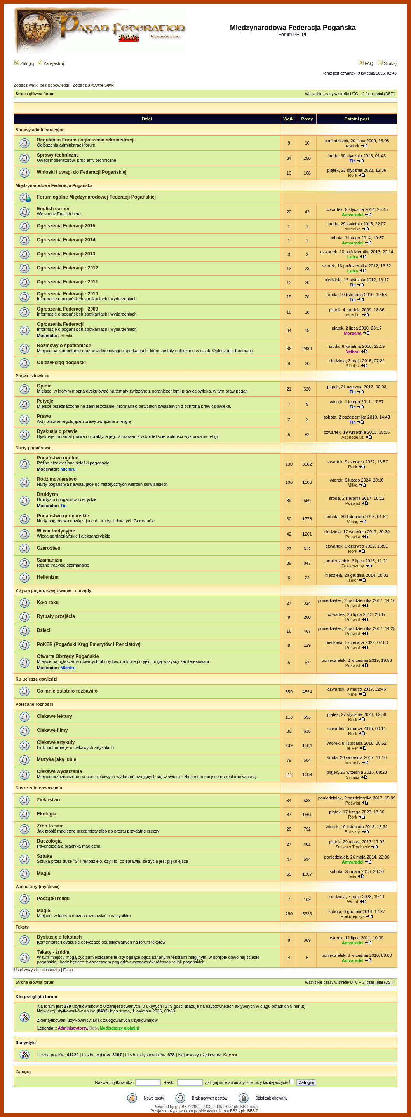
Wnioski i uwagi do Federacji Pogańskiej (82, 172)
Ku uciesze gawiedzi (36, 679)
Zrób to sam (50, 826)
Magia (43, 873)
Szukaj (387, 63)
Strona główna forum (35, 94)
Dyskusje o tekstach (59, 937)
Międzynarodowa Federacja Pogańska (54, 185)
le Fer (352, 748)
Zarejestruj (51, 63)
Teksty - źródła (53, 952)
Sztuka (44, 856)
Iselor (352, 580)
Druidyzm (47, 494)
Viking (353, 521)
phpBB (181, 1107)
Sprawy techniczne (58, 155)
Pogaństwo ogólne (57, 458)
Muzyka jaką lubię (56, 759)
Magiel (44, 910)
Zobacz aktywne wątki (94, 85)
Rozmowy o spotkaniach (64, 345)
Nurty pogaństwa (33, 447)
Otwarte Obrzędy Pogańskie (68, 656)
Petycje (45, 401)
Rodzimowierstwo (57, 479)
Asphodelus (352, 437)
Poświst (352, 503)
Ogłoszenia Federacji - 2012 (67, 268)
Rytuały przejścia (56, 616)
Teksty (22, 927)
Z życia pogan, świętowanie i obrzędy (53, 590)
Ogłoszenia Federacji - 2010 (67, 294)
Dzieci (44, 630)
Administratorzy (72, 1028)
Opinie (44, 386)
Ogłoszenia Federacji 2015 (66, 226)
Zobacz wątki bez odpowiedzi (41, 85)
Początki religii (53, 898)
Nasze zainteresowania (39, 787)
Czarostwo (49, 548)
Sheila (67, 335)
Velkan (352, 351)
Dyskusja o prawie (57, 431)
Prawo (44, 416)
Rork (352, 175)
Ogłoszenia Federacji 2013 (66, 254)
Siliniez (352, 365)
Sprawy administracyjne (40, 129)
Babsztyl (353, 831)
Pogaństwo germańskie (63, 515)
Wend (353, 901)
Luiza (352, 257)
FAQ (366, 63)
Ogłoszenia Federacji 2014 (66, 240)
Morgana (353, 333)
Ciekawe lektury (54, 716)
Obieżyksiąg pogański (61, 362)
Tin (353, 161)
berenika (353, 229)
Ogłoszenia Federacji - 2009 (67, 309)
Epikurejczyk (353, 916)
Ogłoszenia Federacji (60, 324)
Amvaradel (353, 214)
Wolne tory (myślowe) (37, 886)
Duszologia (49, 841)
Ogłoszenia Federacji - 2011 (67, 281)
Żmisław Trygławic (352, 847)
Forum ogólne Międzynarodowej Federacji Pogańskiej (96, 197)
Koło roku (48, 602)
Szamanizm (49, 560)
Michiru (68, 469)
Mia (352, 876)
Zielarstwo (48, 800)
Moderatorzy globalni (119, 1028)
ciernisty (352, 762)
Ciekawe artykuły (56, 742)
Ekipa (68, 970)
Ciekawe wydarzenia (59, 771)
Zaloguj (24, 63)
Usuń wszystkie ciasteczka (37, 970)
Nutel (353, 694)
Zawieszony (352, 566)
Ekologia (46, 814)
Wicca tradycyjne (56, 531)
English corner (53, 208)
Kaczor (230, 1054)
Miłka (353, 485)
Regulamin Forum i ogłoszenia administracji (85, 140)
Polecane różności (34, 704)
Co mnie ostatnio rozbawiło (67, 691)
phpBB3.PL (251, 1111)
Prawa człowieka (32, 375)
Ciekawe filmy (52, 730)
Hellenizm (48, 577)
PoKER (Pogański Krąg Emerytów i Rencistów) (89, 644)
